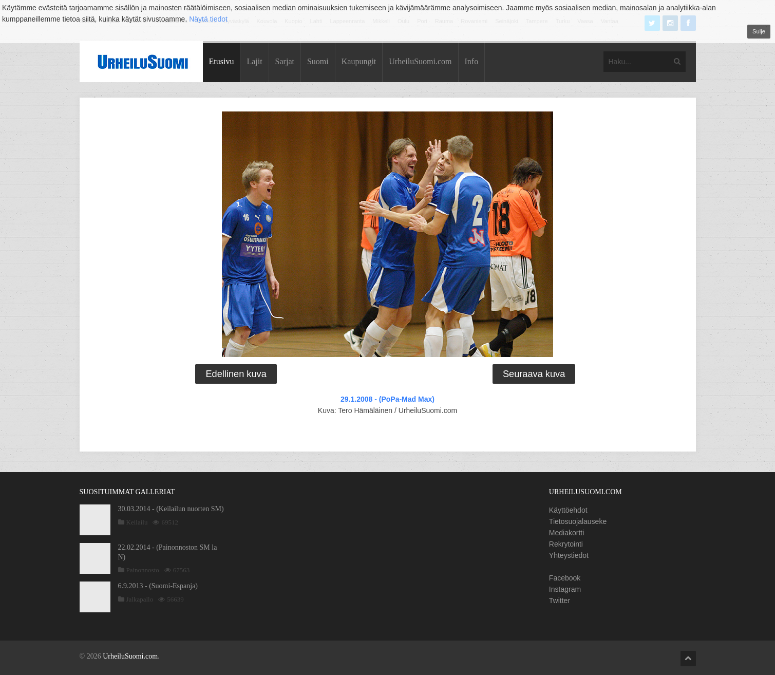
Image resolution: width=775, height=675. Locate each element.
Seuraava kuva (534, 374)
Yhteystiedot (569, 555)
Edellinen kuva (235, 374)
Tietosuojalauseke (578, 521)
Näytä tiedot (208, 19)
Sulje (758, 31)
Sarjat (284, 61)
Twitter (559, 600)
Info (472, 61)
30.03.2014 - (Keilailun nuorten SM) (171, 509)
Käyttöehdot (568, 510)
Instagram (565, 589)
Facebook (564, 578)
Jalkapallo (140, 599)
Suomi (318, 61)
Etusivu (221, 61)
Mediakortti (566, 533)
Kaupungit (359, 61)
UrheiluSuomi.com (420, 61)
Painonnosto (142, 570)
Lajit (254, 61)
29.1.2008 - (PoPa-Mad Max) (387, 399)
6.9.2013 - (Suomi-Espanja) (158, 586)
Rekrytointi (566, 544)
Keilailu (137, 522)
